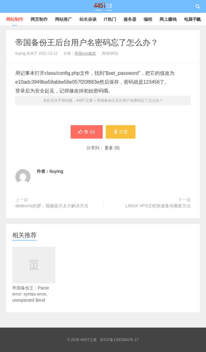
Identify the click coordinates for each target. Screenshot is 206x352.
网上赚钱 (168, 19)
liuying (56, 171)
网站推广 (63, 19)
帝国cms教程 (85, 53)
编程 (148, 19)
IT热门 (110, 19)
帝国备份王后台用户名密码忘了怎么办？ (86, 42)
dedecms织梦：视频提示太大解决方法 (51, 205)
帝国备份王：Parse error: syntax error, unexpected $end (33, 283)
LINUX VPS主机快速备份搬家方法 (158, 205)
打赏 (120, 131)
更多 (109, 147)
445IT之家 (103, 6)
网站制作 (14, 19)
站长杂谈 (88, 19)
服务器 (129, 19)
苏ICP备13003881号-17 (119, 340)
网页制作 (39, 19)
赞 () (86, 131)
